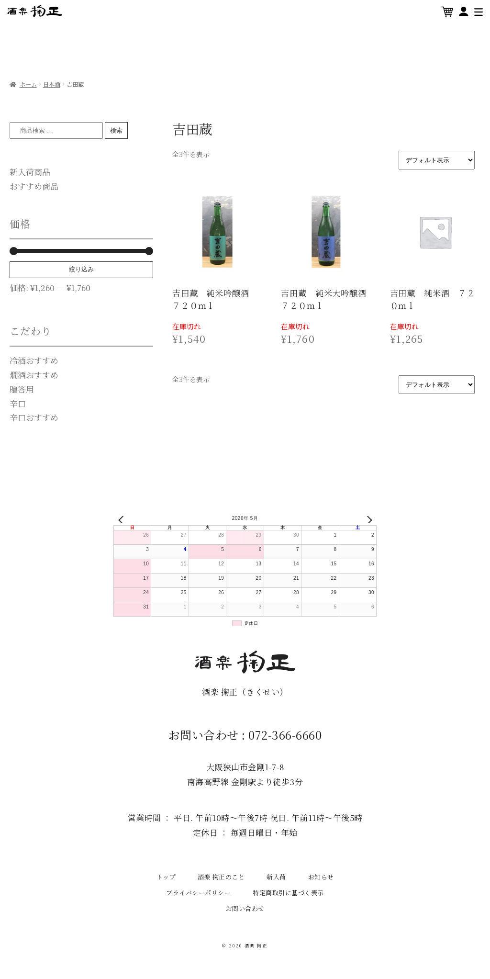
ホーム (28, 84)
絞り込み (81, 269)
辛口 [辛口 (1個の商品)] (18, 403)
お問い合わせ (245, 908)
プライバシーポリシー (198, 892)
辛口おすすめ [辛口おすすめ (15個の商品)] (34, 417)
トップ (166, 876)
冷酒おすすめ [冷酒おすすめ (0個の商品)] (34, 360)
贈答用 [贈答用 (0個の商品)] (22, 389)
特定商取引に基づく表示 (288, 892)
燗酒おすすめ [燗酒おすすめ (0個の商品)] (34, 375)
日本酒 (51, 84)
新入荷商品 (30, 172)
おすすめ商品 (34, 186)
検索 (116, 130)
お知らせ (321, 876)
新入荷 (276, 876)
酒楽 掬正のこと (221, 876)
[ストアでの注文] (437, 160)
